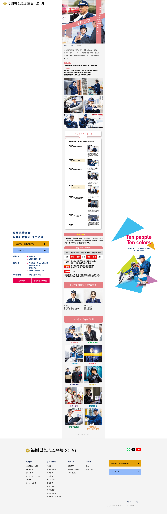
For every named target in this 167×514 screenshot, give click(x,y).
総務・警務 (51, 486)
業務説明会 (33, 268)
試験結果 (29, 479)
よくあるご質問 (31, 483)
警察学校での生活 (40, 281)
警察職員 (54, 497)
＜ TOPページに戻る (83, 434)
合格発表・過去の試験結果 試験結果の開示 (38, 264)
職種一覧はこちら (35, 275)
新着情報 (32, 256)
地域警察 (50, 466)
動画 (87, 466)
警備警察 (50, 483)
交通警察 (50, 473)
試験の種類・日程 (35, 259)
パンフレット (90, 469)
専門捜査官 (51, 490)
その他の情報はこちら (37, 271)
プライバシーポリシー (133, 502)
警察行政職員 (51, 493)
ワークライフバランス (33, 476)
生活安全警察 (51, 469)
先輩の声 (21, 281)
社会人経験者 (72, 473)
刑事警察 (50, 476)
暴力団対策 (51, 479)
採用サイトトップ (68, 45)
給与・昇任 (29, 473)
